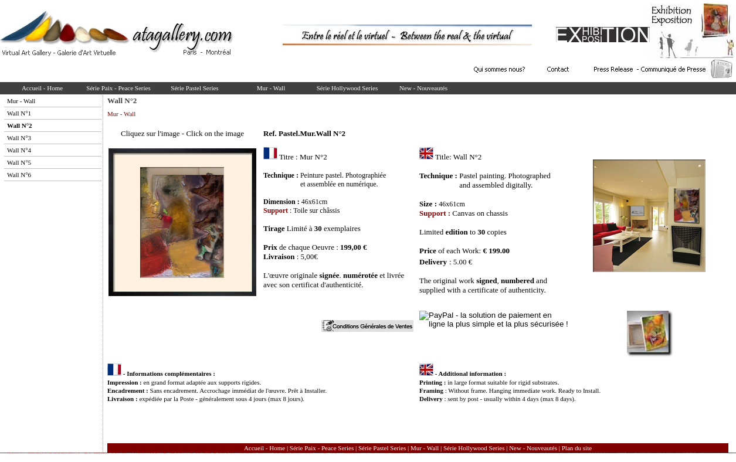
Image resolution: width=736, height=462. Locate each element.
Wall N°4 (19, 150)
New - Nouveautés (423, 87)
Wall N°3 (19, 137)
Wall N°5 (19, 162)
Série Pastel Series (194, 87)
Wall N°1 (19, 113)
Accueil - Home (42, 87)
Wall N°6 (19, 174)
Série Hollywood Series (347, 87)
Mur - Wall (271, 87)
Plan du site (577, 447)
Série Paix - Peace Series (118, 87)
